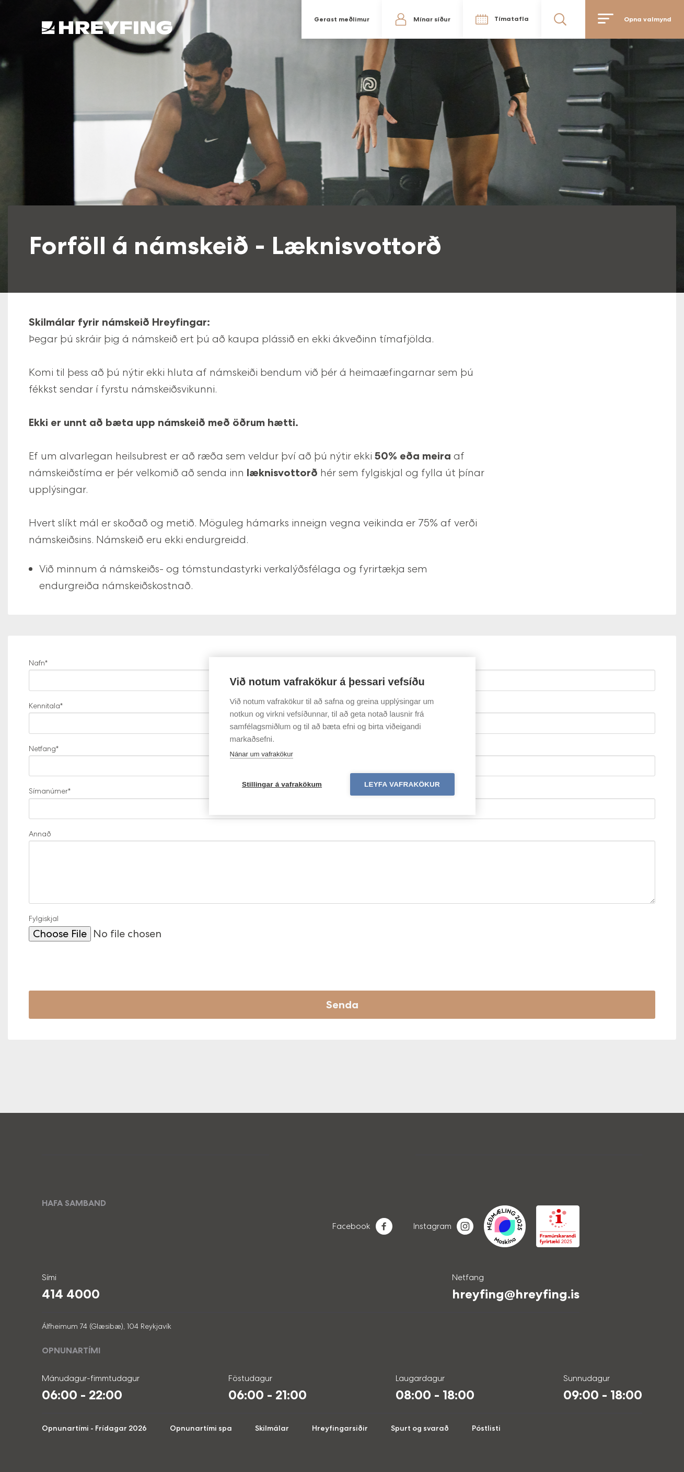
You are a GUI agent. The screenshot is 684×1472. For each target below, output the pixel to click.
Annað (40, 833)
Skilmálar (272, 1428)
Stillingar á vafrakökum (282, 784)
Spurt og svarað (420, 1428)
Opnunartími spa (201, 1428)
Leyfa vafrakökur (402, 784)
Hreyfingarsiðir (340, 1428)
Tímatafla (511, 19)
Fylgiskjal (44, 918)
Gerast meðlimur (341, 19)
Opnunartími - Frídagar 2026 (94, 1428)
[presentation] (108, 970)
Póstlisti (486, 1428)
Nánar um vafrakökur (261, 754)
